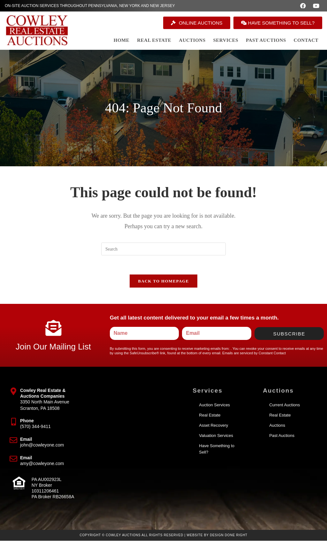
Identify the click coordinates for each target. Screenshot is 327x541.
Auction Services (214, 405)
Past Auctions (281, 435)
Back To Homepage (163, 281)
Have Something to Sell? (216, 449)
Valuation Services (216, 435)
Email (26, 439)
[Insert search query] (163, 249)
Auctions (277, 425)
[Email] (13, 440)
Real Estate (209, 415)
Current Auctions (284, 405)
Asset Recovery (213, 425)
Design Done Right (228, 535)
